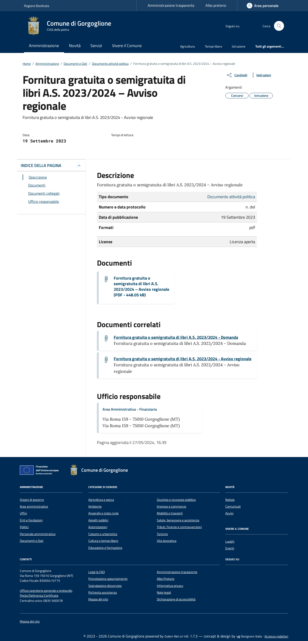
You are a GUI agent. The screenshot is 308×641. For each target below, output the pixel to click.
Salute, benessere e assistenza (178, 520)
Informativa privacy (170, 585)
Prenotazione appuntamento (107, 578)
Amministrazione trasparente (171, 5)
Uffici (23, 513)
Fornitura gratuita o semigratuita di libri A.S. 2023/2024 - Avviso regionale (182, 359)
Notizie (230, 499)
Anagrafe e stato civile (103, 513)
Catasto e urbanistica (102, 534)
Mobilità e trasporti (170, 513)
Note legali (164, 592)
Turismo (162, 534)
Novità (75, 45)
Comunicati (233, 506)
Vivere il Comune (127, 45)
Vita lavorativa (166, 540)
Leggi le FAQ (96, 572)
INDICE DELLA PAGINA (41, 165)
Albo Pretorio (165, 578)
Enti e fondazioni (31, 520)
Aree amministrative (34, 506)
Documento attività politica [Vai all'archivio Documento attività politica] (231, 197)
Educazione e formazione (105, 547)
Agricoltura (187, 46)
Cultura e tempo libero (103, 540)
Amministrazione (44, 45)
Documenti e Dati (31, 540)
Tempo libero (213, 46)
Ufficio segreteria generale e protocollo (46, 590)
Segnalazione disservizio (105, 585)
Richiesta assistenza (102, 592)
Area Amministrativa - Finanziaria (130, 409)
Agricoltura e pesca (101, 499)
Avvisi (229, 513)
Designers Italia (249, 636)
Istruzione (238, 46)
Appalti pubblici (98, 520)
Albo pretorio (215, 5)
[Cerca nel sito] (279, 26)
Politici (24, 527)
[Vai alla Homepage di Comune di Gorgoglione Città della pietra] (70, 25)
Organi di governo (32, 499)
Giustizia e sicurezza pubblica (176, 499)
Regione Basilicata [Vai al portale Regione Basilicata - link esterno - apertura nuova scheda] (36, 5)
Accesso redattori (276, 636)
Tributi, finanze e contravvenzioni (179, 527)
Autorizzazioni (97, 527)
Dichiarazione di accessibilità (176, 599)
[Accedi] (262, 5)
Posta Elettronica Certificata (39, 595)
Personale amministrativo (37, 534)
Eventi (229, 548)
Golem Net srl (173, 636)
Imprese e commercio (171, 506)
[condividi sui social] (236, 75)
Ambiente (95, 506)
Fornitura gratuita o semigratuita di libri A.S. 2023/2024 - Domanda (176, 337)
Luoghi (229, 541)
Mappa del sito (98, 599)
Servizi (96, 45)
